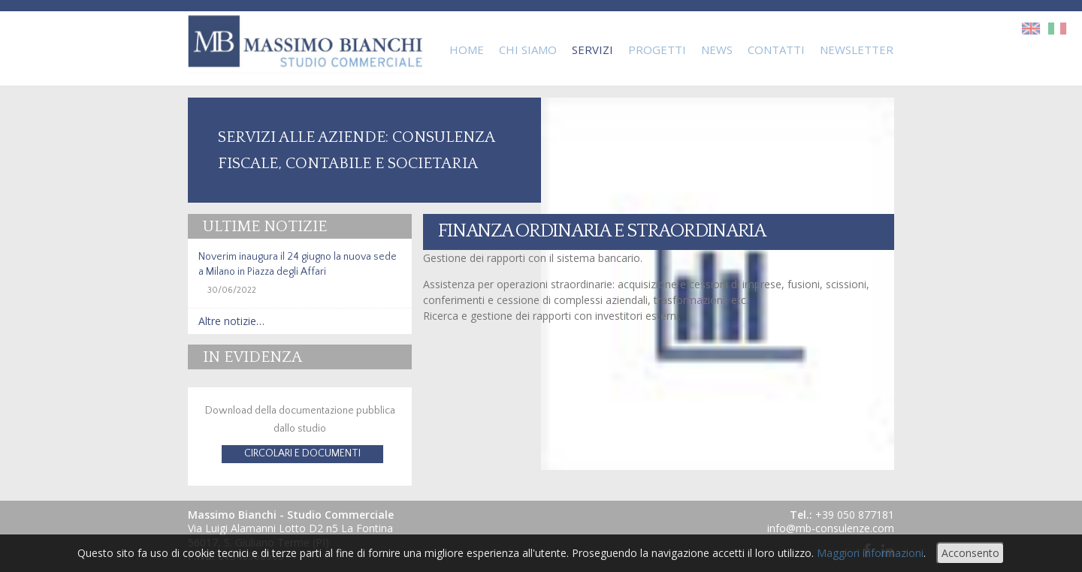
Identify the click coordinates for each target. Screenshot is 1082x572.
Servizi (592, 49)
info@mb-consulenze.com (830, 528)
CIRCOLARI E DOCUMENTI (302, 453)
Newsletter (856, 49)
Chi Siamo (528, 49)
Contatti (776, 49)
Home (466, 49)
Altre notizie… (231, 321)
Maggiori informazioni (870, 553)
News (717, 49)
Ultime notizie (265, 226)
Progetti (657, 49)
